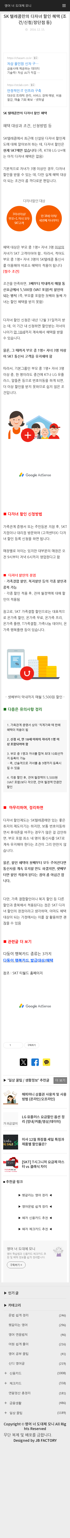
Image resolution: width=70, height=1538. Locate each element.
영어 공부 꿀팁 (37, 1449)
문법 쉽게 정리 (37, 1410)
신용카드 (37, 1468)
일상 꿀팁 (37, 1508)
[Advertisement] (35, 70)
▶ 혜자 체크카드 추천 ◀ (35, 1324)
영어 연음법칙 (37, 1430)
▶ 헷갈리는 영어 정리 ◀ (35, 1290)
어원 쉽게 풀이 (37, 1439)
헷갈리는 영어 (37, 1420)
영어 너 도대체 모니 (21, 1344)
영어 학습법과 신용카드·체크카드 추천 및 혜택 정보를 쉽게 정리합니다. (26, 1350)
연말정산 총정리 (37, 1488)
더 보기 (60, 1175)
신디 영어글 (37, 1458)
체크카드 (37, 1478)
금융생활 (37, 1498)
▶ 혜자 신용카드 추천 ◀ (35, 1313)
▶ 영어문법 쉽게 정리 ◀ (35, 1301)
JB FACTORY (46, 1536)
